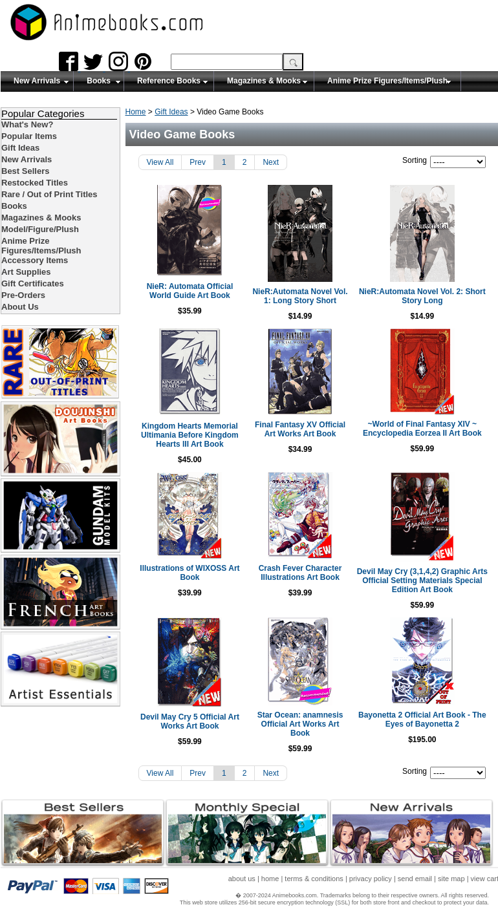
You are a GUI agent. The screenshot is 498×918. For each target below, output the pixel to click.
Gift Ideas (171, 111)
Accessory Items (34, 260)
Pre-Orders (23, 295)
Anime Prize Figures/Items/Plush (387, 80)
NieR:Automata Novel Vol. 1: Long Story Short (312, 296)
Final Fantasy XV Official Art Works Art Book (311, 429)
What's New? (27, 124)
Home (135, 111)
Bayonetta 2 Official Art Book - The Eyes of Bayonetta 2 (432, 729)
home (270, 880)
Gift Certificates (32, 283)
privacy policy (370, 880)
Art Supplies (26, 272)
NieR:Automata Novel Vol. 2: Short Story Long (432, 296)
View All (160, 162)
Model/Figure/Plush (40, 229)
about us (241, 880)
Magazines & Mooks (264, 80)
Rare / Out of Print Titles (49, 194)
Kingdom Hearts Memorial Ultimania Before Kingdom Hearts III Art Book (192, 435)
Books (99, 80)
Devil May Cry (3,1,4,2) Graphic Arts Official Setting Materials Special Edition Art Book (432, 585)
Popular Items (29, 136)
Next (271, 162)
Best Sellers (25, 171)
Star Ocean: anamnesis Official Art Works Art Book (312, 729)
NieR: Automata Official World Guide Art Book (191, 291)
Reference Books (168, 80)
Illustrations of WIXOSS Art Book (191, 573)
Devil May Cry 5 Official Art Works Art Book (191, 730)
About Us (20, 307)
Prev (197, 162)
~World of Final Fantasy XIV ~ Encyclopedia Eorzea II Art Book (432, 433)
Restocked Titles (34, 182)
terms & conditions (314, 880)
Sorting (414, 160)
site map (451, 880)
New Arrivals (37, 80)
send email (415, 880)
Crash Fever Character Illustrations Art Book (312, 573)
